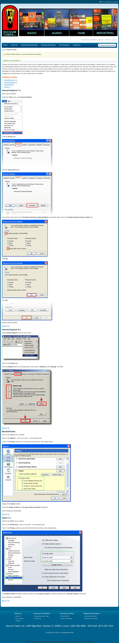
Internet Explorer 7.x (10, 80)
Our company (20, 618)
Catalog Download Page (42, 616)
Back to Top (5, 326)
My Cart (101, 39)
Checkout (107, 39)
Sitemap (18, 620)
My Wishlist (93, 39)
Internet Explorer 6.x (10, 82)
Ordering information (91, 616)
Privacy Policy (65, 616)
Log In (114, 39)
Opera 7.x (7, 87)
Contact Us (38, 618)
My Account (85, 39)
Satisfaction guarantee (91, 618)
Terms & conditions (66, 618)
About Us (18, 616)
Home (3, 49)
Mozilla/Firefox (8, 84)
